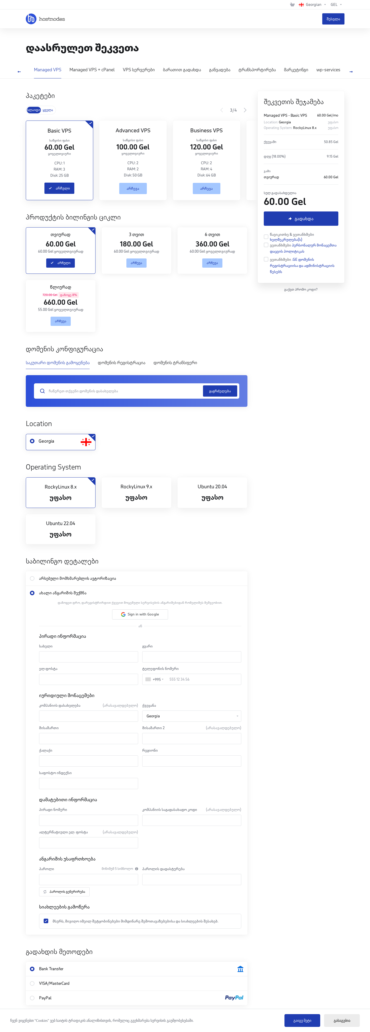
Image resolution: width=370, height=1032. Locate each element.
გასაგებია (342, 1021)
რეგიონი (150, 750)
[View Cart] (292, 4)
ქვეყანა (149, 705)
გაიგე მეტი (302, 1021)
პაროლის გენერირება (64, 891)
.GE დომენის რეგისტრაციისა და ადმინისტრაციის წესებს (302, 265)
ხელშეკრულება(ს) (286, 239)
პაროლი (46, 869)
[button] (140, 614)
